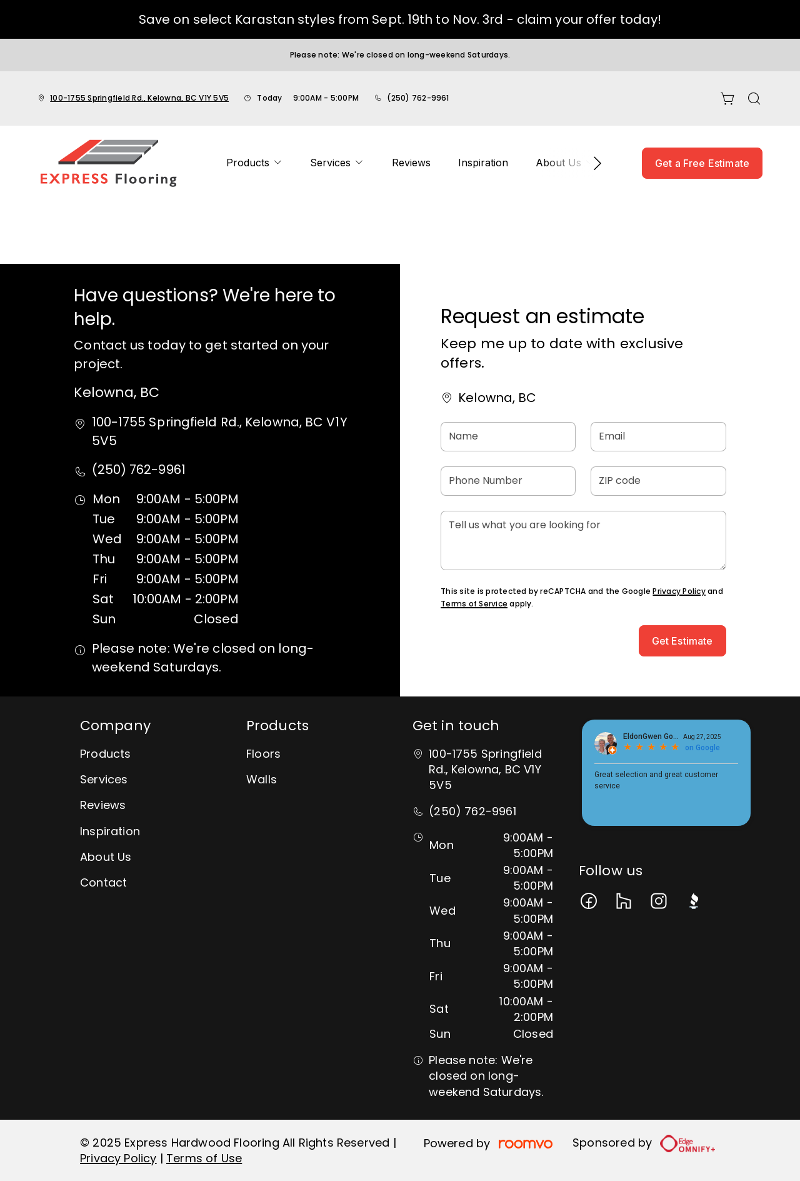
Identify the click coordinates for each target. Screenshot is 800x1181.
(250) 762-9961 (418, 98)
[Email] (658, 436)
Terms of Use (204, 1158)
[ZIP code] (658, 481)
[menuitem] (254, 163)
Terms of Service (474, 603)
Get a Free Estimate (702, 163)
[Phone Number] (508, 481)
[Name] (508, 436)
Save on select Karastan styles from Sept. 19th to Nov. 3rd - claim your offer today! (400, 19)
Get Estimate (682, 641)
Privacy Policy (678, 591)
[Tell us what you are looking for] (583, 540)
